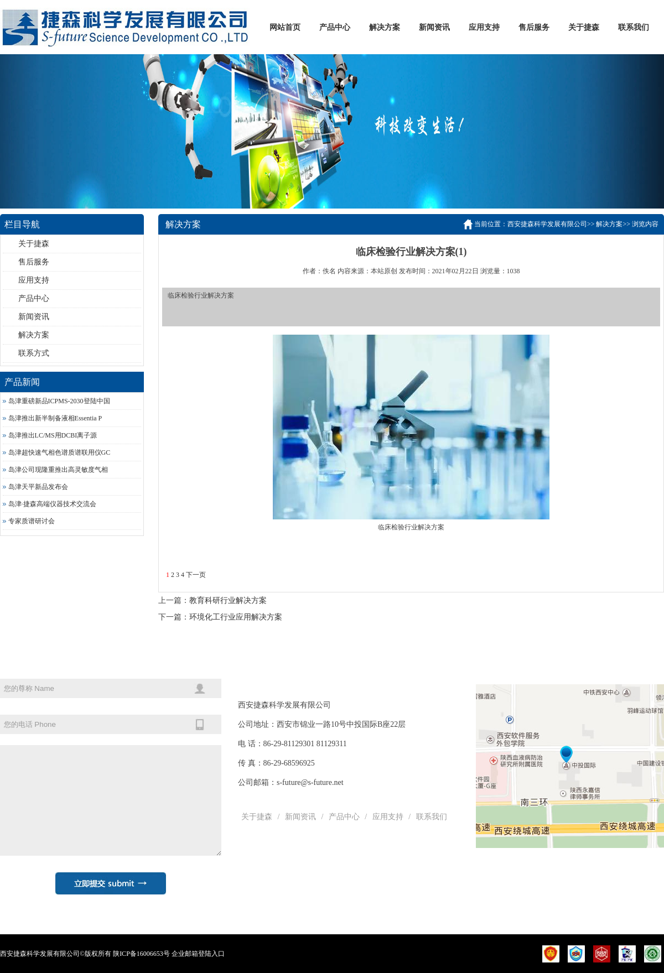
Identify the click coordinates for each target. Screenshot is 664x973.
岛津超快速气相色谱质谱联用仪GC (59, 452)
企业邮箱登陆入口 (198, 954)
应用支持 (484, 27)
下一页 (196, 575)
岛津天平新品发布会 (38, 487)
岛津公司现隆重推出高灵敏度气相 (58, 470)
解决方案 (384, 27)
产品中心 (334, 27)
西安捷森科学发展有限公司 (547, 224)
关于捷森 (583, 27)
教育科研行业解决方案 (228, 600)
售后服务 (533, 27)
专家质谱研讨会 (31, 521)
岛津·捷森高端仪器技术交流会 (52, 504)
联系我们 (633, 27)
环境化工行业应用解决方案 (235, 617)
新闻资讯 (434, 27)
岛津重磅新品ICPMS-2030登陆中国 (59, 401)
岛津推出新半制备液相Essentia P (55, 418)
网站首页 (284, 27)
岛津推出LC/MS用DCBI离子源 (52, 435)
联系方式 (33, 353)
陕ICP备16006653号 (141, 954)
